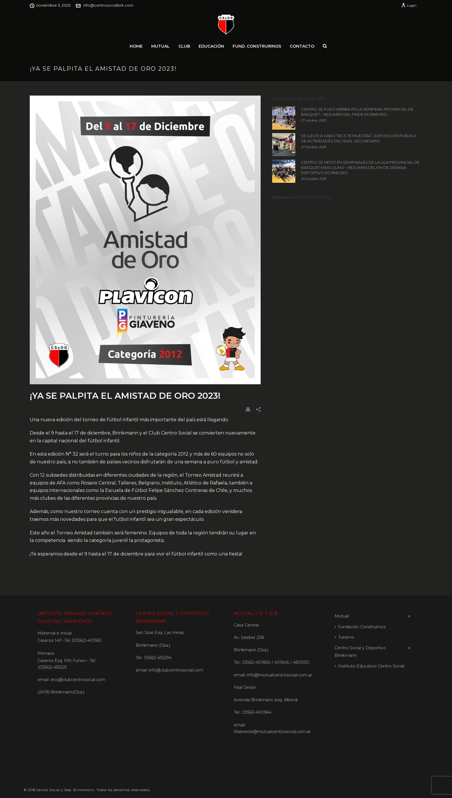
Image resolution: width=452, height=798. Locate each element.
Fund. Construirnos (257, 46)
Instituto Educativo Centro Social (369, 666)
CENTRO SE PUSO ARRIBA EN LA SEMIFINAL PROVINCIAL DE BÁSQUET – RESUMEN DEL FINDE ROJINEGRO (357, 112)
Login (408, 5)
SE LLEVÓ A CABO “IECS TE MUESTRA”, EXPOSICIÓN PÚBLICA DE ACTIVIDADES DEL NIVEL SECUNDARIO (358, 138)
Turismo (344, 637)
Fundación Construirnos (360, 626)
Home (136, 46)
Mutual (160, 46)
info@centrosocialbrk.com (108, 5)
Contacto (302, 46)
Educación (211, 46)
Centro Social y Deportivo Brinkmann (360, 651)
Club (184, 46)
